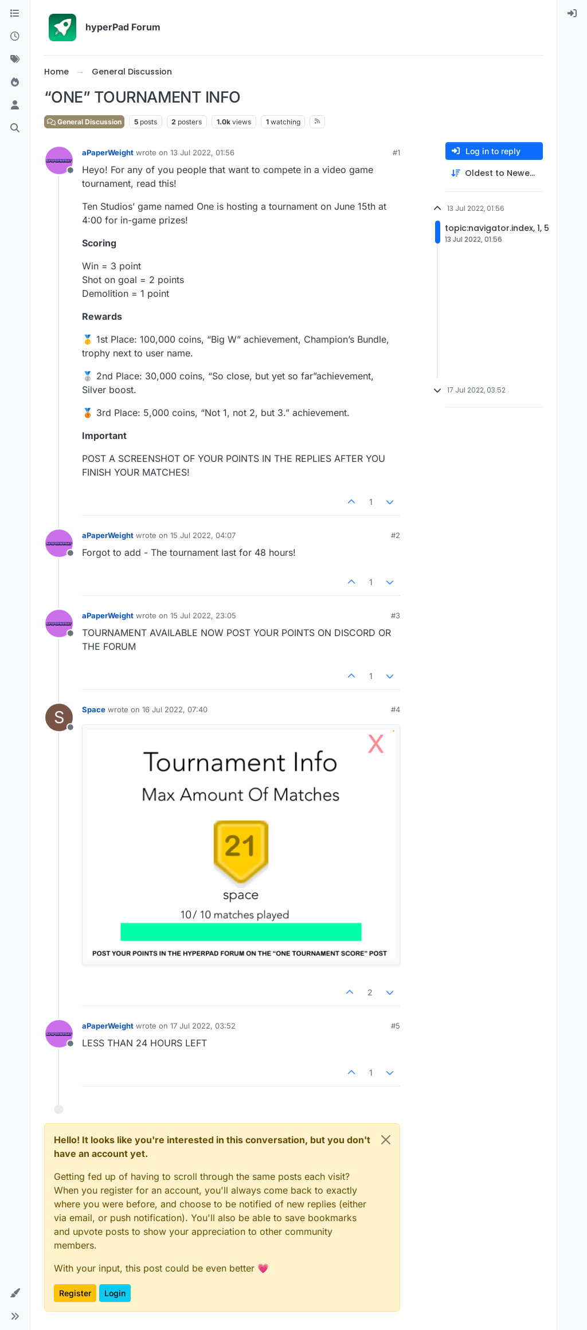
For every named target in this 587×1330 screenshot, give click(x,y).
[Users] (15, 105)
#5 (395, 1025)
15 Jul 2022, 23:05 (203, 615)
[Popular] (15, 82)
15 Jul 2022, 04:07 (203, 535)
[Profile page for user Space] (59, 717)
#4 (395, 709)
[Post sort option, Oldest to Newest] (494, 173)
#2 (395, 535)
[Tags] (15, 59)
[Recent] (15, 37)
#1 (396, 152)
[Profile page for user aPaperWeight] (59, 160)
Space (93, 709)
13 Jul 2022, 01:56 (202, 152)
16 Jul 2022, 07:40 (175, 709)
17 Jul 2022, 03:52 (203, 1025)
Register (75, 1293)
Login (115, 1293)
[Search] (15, 128)
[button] (15, 1293)
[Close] (386, 1140)
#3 (395, 615)
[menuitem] (572, 14)
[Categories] (15, 14)
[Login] (572, 14)
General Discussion (84, 121)
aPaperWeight (108, 152)
